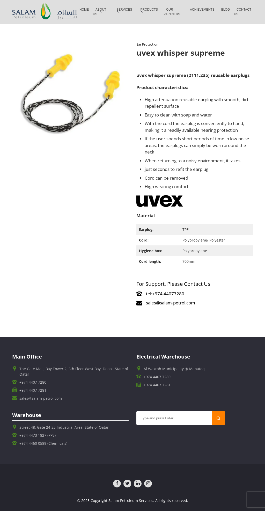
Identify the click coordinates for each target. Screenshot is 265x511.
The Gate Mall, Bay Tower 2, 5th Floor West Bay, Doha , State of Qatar (73, 371)
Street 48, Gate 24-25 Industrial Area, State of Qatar (64, 427)
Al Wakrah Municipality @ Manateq (174, 368)
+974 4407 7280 (32, 382)
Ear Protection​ (147, 44)
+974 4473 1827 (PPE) (37, 435)
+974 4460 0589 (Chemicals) (43, 443)
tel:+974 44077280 (160, 294)
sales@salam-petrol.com (165, 303)
